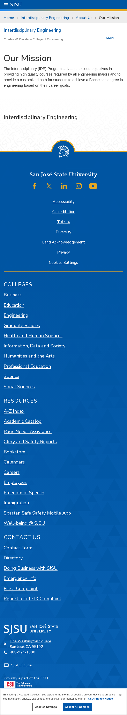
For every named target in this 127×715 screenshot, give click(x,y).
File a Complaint (21, 588)
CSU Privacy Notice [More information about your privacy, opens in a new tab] (100, 698)
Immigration (16, 503)
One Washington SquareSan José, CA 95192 (30, 644)
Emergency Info (20, 578)
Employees (15, 482)
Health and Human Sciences (33, 335)
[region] (63, 701)
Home (9, 17)
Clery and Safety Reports (30, 441)
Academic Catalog (23, 421)
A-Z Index (14, 411)
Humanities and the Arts (29, 356)
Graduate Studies (22, 325)
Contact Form (18, 548)
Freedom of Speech (24, 492)
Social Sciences (19, 386)
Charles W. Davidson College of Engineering (33, 39)
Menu (110, 37)
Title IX (63, 222)
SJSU (16, 4)
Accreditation (63, 211)
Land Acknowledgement (63, 242)
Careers (12, 472)
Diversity (63, 232)
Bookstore (14, 452)
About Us (84, 17)
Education (14, 305)
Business (13, 295)
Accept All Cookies (77, 706)
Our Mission (109, 17)
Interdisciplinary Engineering (45, 17)
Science (11, 376)
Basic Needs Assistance (28, 431)
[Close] (120, 695)
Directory (13, 558)
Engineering (16, 315)
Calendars (14, 462)
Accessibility (64, 201)
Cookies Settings (63, 262)
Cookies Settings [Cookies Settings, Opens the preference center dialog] (46, 706)
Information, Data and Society (35, 346)
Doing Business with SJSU (31, 568)
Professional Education (27, 366)
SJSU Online (21, 665)
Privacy (63, 252)
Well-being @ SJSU (24, 523)
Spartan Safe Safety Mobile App (37, 513)
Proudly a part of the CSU (26, 682)
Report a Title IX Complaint (32, 598)
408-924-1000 (22, 652)
